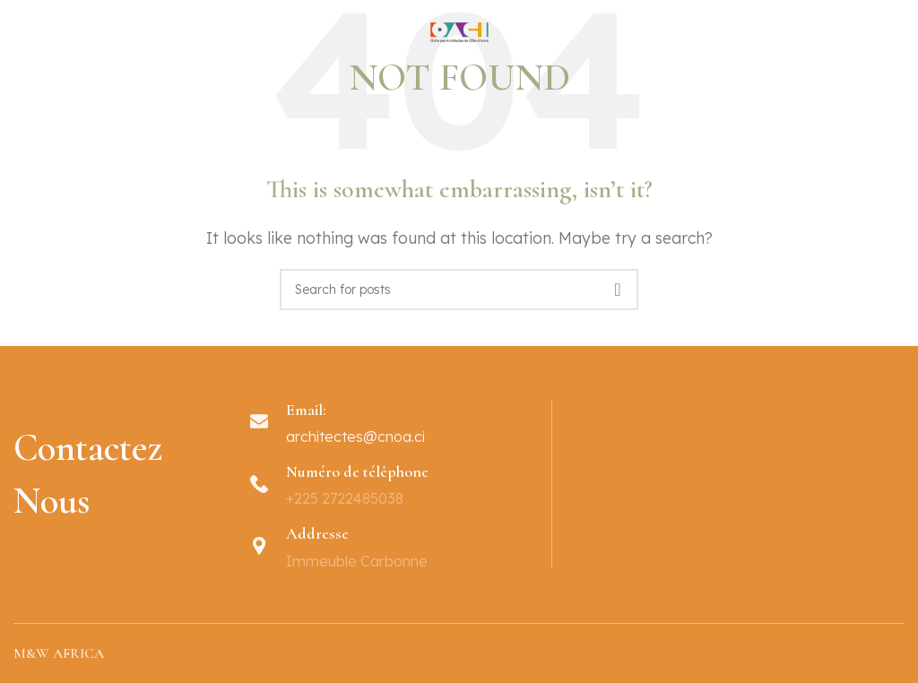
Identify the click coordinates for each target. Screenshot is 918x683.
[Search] (459, 289)
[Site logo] (459, 39)
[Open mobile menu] (16, 40)
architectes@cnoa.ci (355, 436)
